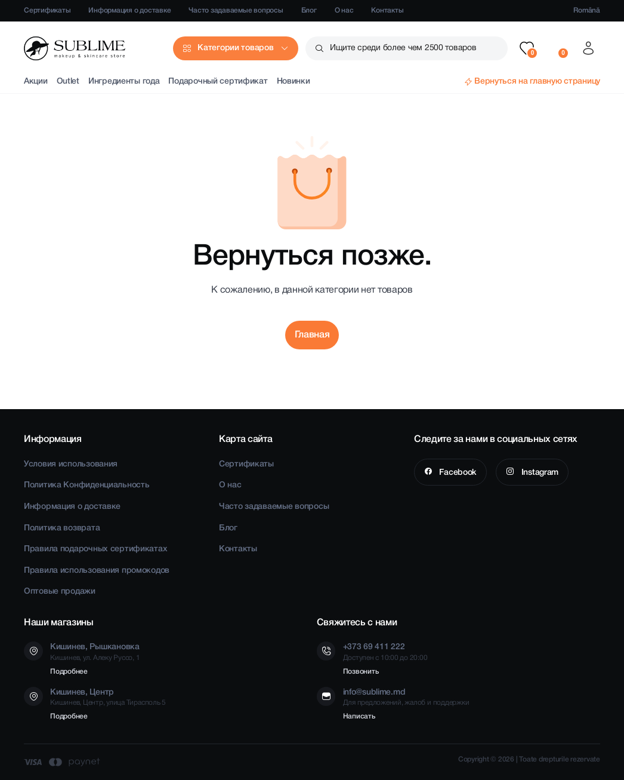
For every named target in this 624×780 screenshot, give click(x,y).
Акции (36, 81)
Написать (359, 716)
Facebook (457, 473)
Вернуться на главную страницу (537, 81)
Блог (309, 10)
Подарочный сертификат (217, 81)
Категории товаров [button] (235, 48)
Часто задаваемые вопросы (236, 10)
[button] (527, 48)
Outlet (68, 81)
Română (586, 10)
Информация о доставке (129, 10)
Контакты (387, 10)
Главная (312, 335)
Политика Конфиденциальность (86, 485)
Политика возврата (62, 528)
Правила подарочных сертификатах (95, 549)
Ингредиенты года (124, 81)
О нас (344, 10)
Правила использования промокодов (96, 571)
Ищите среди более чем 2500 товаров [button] (403, 48)
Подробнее (69, 671)
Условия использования (71, 464)
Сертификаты (47, 10)
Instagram (538, 473)
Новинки (293, 81)
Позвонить (361, 671)
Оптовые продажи (59, 591)
